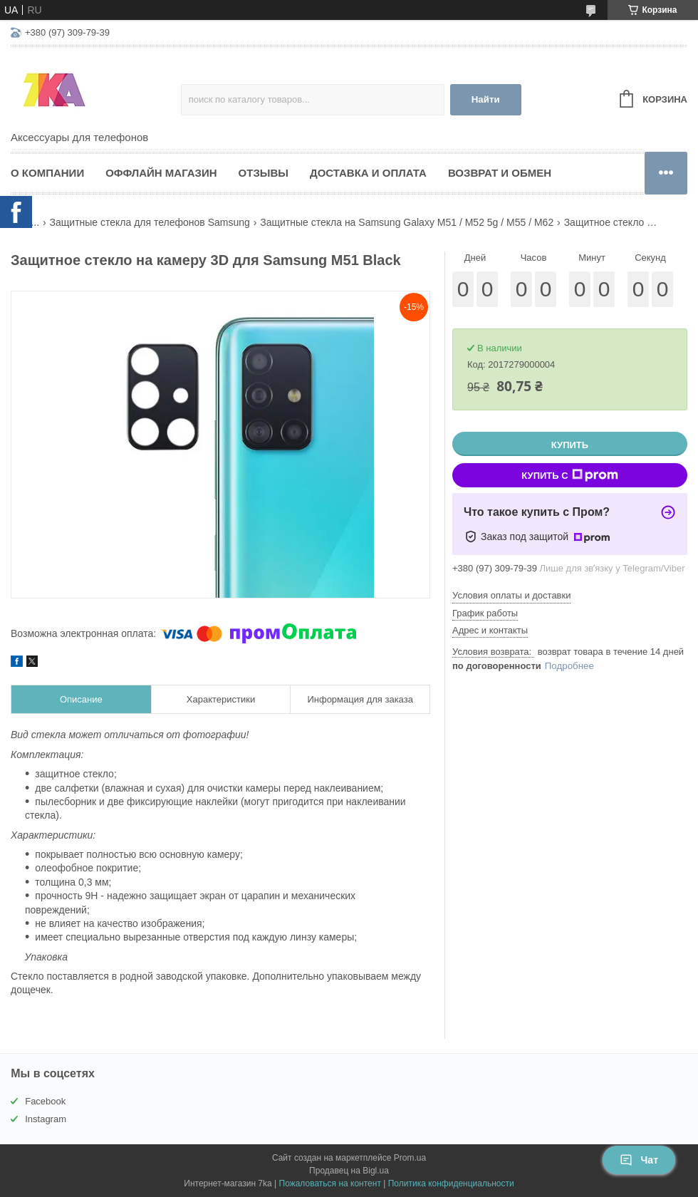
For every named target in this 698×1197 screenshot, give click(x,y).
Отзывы (263, 172)
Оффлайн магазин (161, 172)
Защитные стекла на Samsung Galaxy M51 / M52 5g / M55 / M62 (406, 222)
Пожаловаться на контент (330, 1183)
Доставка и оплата (368, 172)
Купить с (569, 475)
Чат (639, 1160)
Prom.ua (410, 1158)
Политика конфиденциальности (451, 1183)
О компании (47, 172)
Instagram (45, 1119)
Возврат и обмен (499, 172)
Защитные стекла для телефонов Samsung (150, 222)
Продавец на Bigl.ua (349, 1171)
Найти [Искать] (486, 99)
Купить (569, 445)
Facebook (45, 1101)
